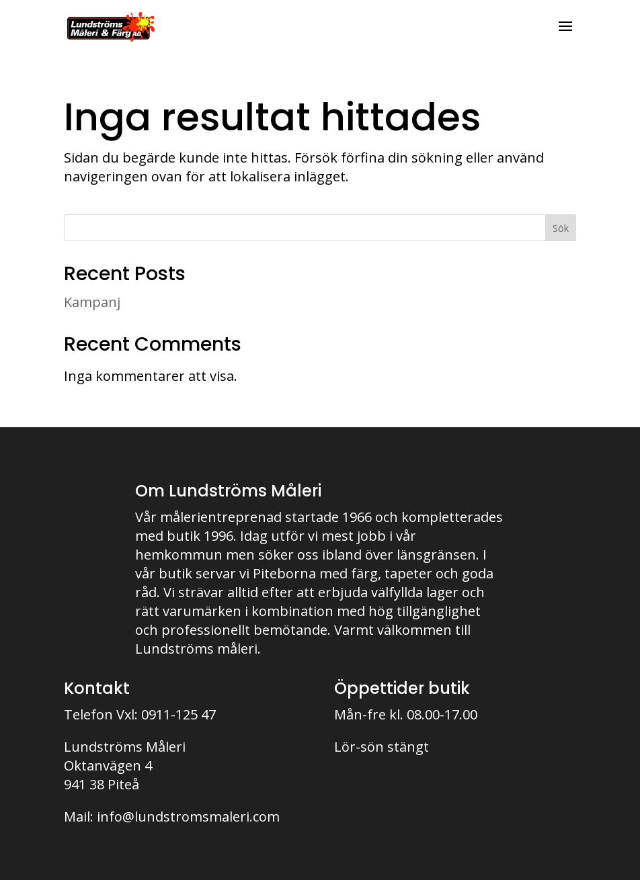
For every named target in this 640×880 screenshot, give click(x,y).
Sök (561, 228)
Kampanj (92, 302)
